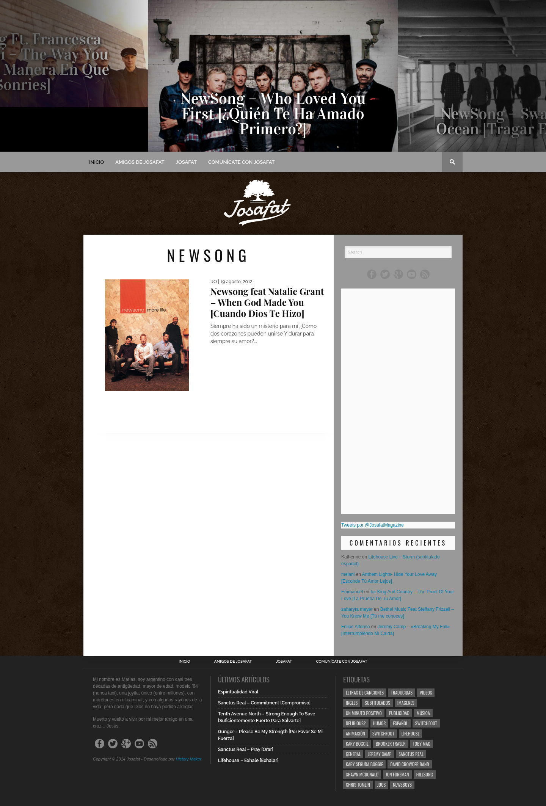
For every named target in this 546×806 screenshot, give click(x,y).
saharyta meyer (357, 609)
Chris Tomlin (358, 784)
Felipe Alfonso (355, 626)
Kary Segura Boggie (364, 764)
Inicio (96, 162)
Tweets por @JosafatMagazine (372, 525)
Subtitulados (377, 702)
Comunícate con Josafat (241, 162)
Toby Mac (421, 743)
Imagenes (405, 702)
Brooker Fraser (391, 743)
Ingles (352, 702)
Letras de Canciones (365, 692)
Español (400, 723)
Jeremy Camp (379, 754)
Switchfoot (426, 723)
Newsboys (402, 784)
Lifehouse (411, 733)
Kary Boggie (357, 743)
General (353, 754)
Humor (379, 723)
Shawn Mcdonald (362, 774)
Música (423, 713)
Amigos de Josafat (139, 162)
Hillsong (424, 774)
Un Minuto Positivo (364, 713)
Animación (355, 733)
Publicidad (399, 713)
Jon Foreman (397, 774)
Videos (426, 692)
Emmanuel (352, 591)
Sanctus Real (411, 754)
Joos (381, 784)
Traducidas (402, 692)
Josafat (186, 162)
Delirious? (356, 723)
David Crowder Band (409, 764)
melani (348, 574)
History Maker (188, 759)
